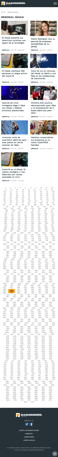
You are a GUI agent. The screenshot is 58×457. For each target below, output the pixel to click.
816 (32, 385)
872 (29, 400)
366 (29, 272)
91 (54, 204)
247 (36, 242)
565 (43, 321)
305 (36, 257)
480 (32, 300)
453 (53, 293)
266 (14, 248)
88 (35, 204)
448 (18, 293)
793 (25, 379)
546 (11, 317)
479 (25, 300)
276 (32, 249)
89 (41, 204)
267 (22, 248)
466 (43, 296)
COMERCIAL (29, 434)
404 (43, 281)
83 (4, 204)
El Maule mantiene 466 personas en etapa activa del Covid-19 (14, 73)
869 (8, 400)
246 (28, 242)
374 (32, 274)
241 (47, 240)
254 (32, 244)
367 (36, 272)
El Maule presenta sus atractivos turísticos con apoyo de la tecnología (14, 40)
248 (43, 242)
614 (25, 334)
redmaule (5, 50)
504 (50, 306)
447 (11, 293)
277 (39, 249)
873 (36, 400)
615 (32, 334)
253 (25, 244)
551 (47, 317)
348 (4, 268)
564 (36, 321)
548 (25, 317)
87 (29, 204)
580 (39, 325)
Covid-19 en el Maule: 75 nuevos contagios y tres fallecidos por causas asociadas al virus (13, 173)
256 (46, 244)
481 (39, 300)
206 (22, 233)
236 (11, 240)
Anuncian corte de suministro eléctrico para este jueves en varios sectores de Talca (14, 141)
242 (53, 240)
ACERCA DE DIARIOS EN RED (29, 430)
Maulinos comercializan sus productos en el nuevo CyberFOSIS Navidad (42, 141)
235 (4, 240)
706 (29, 358)
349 (11, 268)
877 (32, 402)
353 (39, 268)
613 (18, 334)
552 (53, 317)
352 (32, 268)
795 (39, 379)
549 (32, 317)
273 (11, 249)
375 (39, 274)
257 (53, 244)
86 (23, 204)
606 (21, 332)
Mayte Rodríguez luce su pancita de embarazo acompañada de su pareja (43, 42)
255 (39, 244)
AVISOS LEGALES (29, 440)
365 (21, 272)
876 (25, 402)
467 (50, 296)
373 (25, 274)
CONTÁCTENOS (29, 437)
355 (53, 268)
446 (4, 293)
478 (18, 300)
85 (17, 204)
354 (46, 268)
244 (14, 242)
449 (25, 293)
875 (50, 400)
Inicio (3, 12)
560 (7, 321)
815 (25, 385)
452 (46, 293)
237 (18, 240)
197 (11, 231)
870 (15, 400)
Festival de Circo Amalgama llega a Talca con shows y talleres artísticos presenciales (13, 106)
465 (35, 296)
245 (21, 242)
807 (22, 383)
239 (32, 240)
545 (4, 317)
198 (18, 231)
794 (32, 379)
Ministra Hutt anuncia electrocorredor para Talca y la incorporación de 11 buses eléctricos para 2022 (43, 107)
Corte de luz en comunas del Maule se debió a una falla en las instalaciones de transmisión (43, 74)
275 (25, 249)
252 (18, 244)
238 (25, 240)
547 (18, 317)
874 (43, 400)
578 (25, 325)
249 (50, 242)
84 (10, 204)
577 (18, 325)
